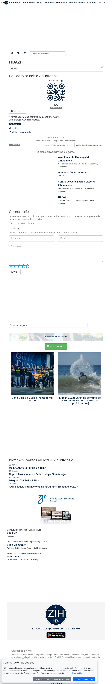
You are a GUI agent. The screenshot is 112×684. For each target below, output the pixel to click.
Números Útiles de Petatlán (74, 172)
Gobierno (15, 124)
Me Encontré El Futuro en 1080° (27, 468)
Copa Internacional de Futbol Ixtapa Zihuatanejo (37, 474)
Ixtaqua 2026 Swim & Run (24, 480)
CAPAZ (62, 197)
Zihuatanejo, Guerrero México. (24, 119)
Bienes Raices (77, 2)
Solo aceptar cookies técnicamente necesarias (52, 679)
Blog (39, 2)
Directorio (61, 2)
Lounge (91, 2)
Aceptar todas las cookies (84, 679)
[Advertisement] (56, 27)
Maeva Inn (13, 556)
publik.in (12, 533)
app (61, 81)
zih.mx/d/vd (56, 108)
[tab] (14, 69)
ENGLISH (102, 2)
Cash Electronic (16, 544)
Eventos (49, 2)
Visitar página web (21, 132)
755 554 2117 (18, 111)
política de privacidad (74, 673)
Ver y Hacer (28, 2)
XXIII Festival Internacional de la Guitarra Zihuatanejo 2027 (43, 486)
